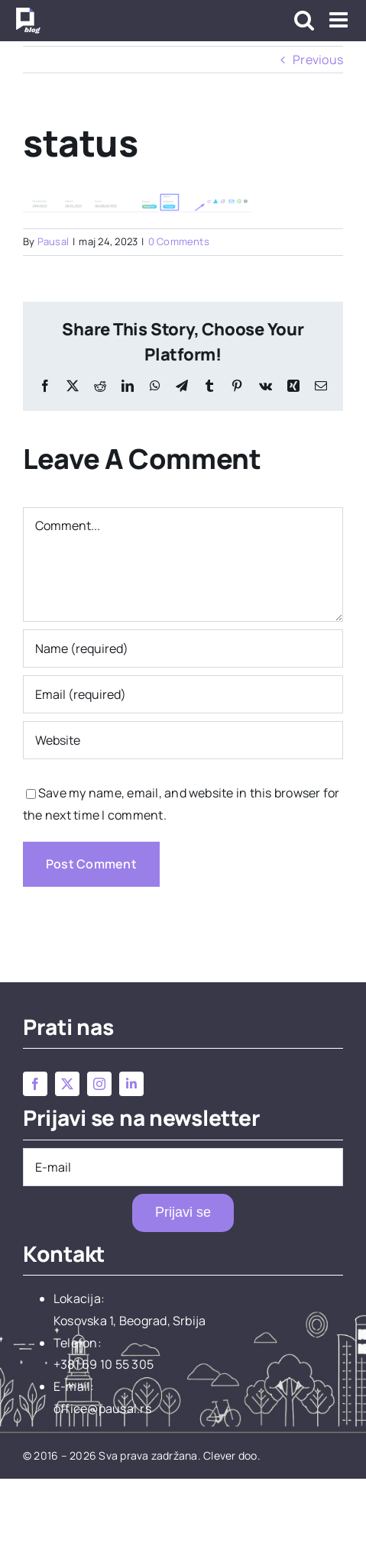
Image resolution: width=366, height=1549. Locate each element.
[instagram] (99, 1084)
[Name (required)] (183, 648)
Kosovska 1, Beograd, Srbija (129, 1320)
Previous (318, 59)
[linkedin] (131, 1084)
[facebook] (35, 1084)
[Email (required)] (183, 694)
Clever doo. (232, 1455)
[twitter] (67, 1084)
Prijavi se (183, 1212)
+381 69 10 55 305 (103, 1364)
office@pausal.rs (102, 1408)
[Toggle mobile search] (304, 20)
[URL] (183, 740)
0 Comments (178, 241)
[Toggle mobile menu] (340, 20)
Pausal (53, 241)
